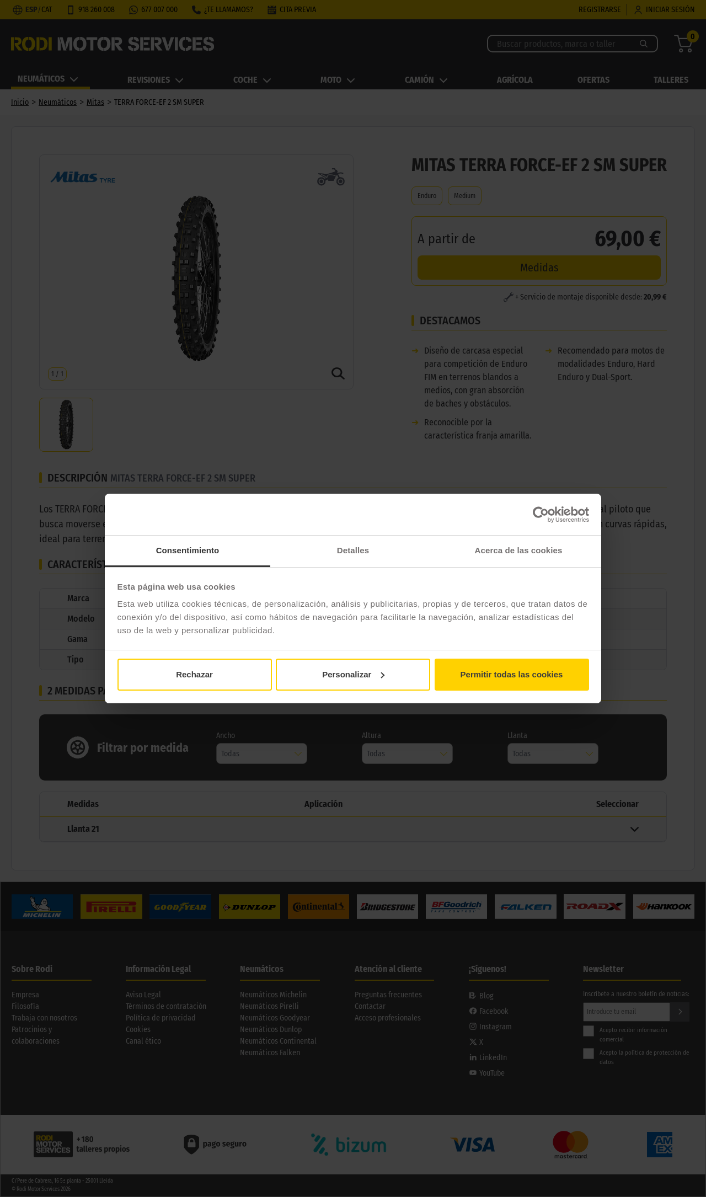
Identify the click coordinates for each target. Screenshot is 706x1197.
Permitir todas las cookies (512, 674)
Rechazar (194, 674)
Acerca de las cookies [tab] (519, 550)
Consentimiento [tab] (188, 550)
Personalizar (353, 674)
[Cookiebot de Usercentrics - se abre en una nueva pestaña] (541, 514)
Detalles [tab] (353, 550)
